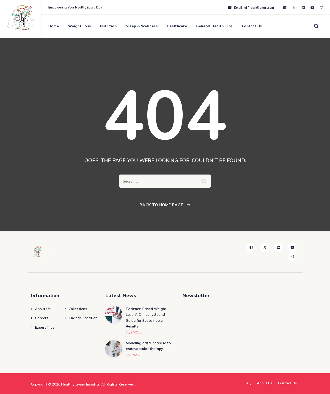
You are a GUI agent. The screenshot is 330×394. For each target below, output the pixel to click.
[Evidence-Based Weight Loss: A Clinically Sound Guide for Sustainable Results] (113, 320)
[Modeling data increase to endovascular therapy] (113, 348)
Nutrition (108, 26)
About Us (43, 309)
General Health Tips (214, 26)
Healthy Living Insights (80, 384)
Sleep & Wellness (142, 26)
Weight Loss (79, 26)
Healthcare (177, 26)
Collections (78, 309)
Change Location (83, 318)
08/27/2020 (134, 332)
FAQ (248, 383)
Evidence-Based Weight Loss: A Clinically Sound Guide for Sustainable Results (146, 318)
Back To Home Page (161, 204)
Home (53, 26)
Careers (41, 318)
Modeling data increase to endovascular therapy (148, 346)
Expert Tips (44, 327)
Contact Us (252, 26)
